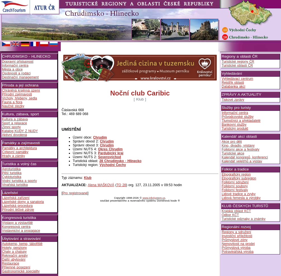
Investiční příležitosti (237, 236)
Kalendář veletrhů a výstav (242, 161)
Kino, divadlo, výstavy (238, 146)
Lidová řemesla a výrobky (241, 198)
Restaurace (10, 263)
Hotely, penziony (14, 248)
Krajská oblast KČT (236, 211)
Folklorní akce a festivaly (240, 149)
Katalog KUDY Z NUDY (20, 131)
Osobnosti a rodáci (16, 73)
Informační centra (15, 65)
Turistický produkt (235, 128)
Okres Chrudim (110, 149)
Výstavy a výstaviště (17, 223)
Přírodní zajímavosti (17, 94)
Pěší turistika (12, 173)
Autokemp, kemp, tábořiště (22, 244)
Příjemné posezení (16, 267)
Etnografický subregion (239, 178)
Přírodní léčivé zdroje (18, 210)
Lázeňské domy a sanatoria (23, 202)
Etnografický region (236, 174)
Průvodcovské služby (238, 117)
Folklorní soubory (235, 186)
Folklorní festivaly (235, 190)
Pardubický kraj (110, 153)
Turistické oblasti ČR (237, 65)
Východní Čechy (113, 165)
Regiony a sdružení (236, 232)
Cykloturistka (11, 177)
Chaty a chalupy (14, 252)
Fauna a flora (12, 102)
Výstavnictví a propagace (21, 231)
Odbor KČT (230, 215)
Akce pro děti (232, 142)
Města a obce (12, 69)
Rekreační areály (15, 256)
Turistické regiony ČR (238, 62)
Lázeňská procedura (17, 206)
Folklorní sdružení (235, 182)
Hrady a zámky (13, 156)
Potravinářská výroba (238, 252)
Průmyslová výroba (236, 248)
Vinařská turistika (15, 185)
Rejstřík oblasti (233, 83)
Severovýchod (109, 157)
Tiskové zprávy (233, 100)
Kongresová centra (16, 227)
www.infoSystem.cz (154, 198)
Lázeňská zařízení (15, 198)
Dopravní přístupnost (17, 62)
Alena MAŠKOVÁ (101, 185)
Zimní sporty (11, 127)
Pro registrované (74, 193)
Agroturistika (11, 169)
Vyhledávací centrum (237, 79)
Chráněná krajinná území (21, 90)
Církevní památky (15, 152)
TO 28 (121, 185)
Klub (88, 178)
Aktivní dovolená (14, 135)
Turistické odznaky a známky (244, 219)
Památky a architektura (19, 148)
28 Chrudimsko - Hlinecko (120, 161)
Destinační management (20, 77)
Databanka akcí (233, 86)
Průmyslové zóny (234, 240)
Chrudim (100, 137)
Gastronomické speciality (20, 271)
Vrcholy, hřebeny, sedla (19, 98)
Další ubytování (13, 259)
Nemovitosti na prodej (238, 244)
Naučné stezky (13, 106)
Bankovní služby (234, 125)
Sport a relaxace (14, 123)
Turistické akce (233, 153)
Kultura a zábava (15, 119)
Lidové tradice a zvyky (239, 194)
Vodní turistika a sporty (19, 181)
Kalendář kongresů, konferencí (245, 157)
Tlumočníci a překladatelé (241, 121)
